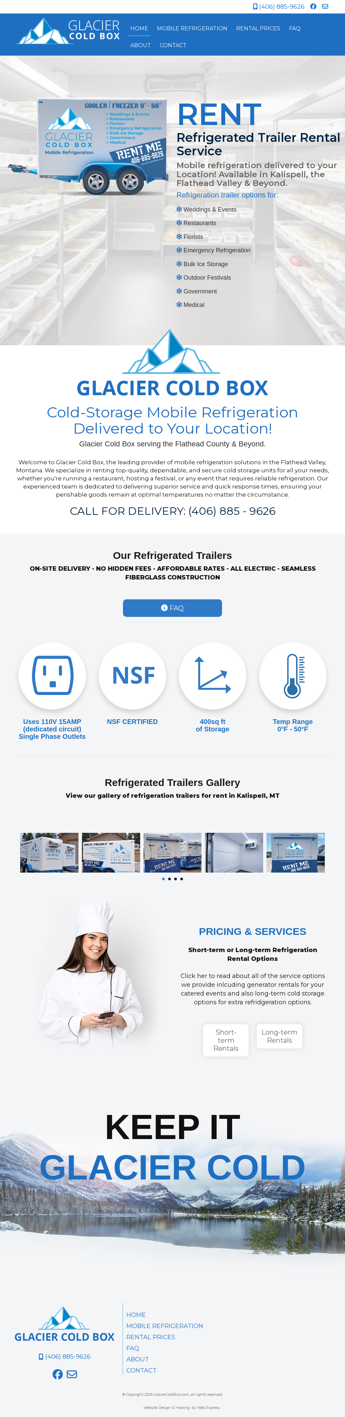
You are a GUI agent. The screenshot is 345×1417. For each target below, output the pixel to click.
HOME (136, 1315)
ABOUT (137, 1359)
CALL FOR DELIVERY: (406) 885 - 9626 (173, 510)
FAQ (172, 608)
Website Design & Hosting (167, 1407)
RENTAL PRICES (150, 1337)
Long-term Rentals (279, 1036)
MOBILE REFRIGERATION (164, 1326)
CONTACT (141, 1370)
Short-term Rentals (226, 1040)
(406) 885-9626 (279, 6)
